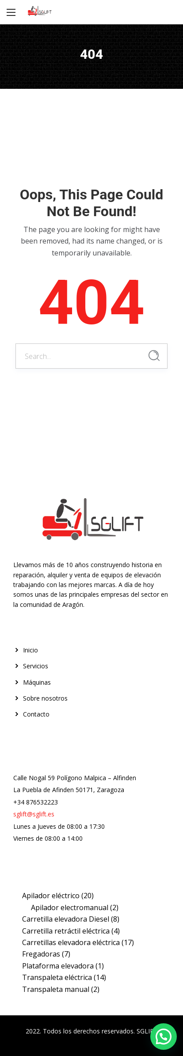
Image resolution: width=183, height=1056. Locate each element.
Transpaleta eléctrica (57, 977)
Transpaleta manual (55, 989)
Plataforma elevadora (58, 966)
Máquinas (37, 682)
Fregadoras (41, 954)
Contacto (36, 714)
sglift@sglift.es (33, 814)
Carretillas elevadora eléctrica (71, 942)
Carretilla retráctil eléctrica (66, 931)
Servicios (35, 666)
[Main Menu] (11, 12)
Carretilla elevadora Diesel (65, 919)
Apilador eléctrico (51, 895)
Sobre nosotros (45, 698)
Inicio (30, 650)
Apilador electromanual (69, 907)
